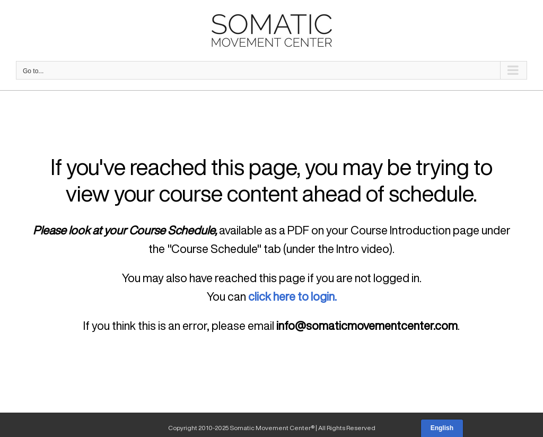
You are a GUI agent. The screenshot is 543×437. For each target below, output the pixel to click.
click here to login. (292, 296)
